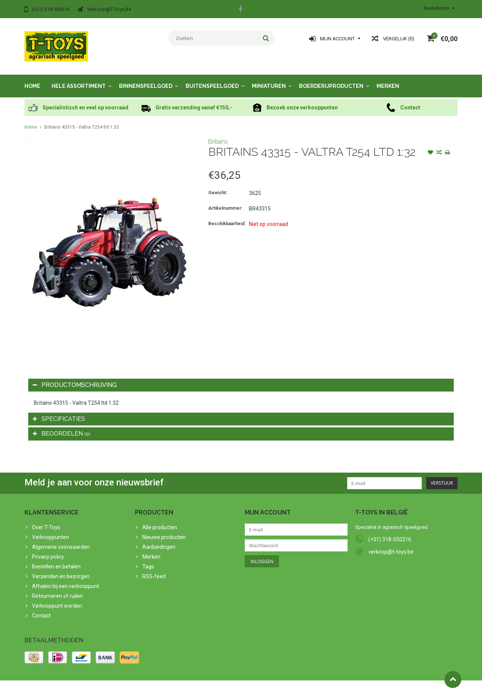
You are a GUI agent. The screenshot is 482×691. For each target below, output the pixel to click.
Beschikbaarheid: (227, 216)
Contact (41, 608)
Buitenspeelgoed (212, 78)
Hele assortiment (79, 78)
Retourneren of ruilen (57, 588)
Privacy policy (48, 549)
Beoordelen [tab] (61, 426)
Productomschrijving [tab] (75, 377)
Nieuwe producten (164, 530)
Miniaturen (269, 78)
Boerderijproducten (331, 78)
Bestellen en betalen (56, 559)
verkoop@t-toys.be (390, 544)
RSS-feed (154, 569)
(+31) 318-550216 (389, 532)
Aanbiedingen (158, 539)
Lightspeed (173, 682)
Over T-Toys (46, 520)
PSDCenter (123, 682)
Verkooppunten (50, 530)
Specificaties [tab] (59, 411)
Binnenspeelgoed (145, 78)
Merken (388, 78)
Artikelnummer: (225, 200)
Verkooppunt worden (57, 598)
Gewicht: (217, 185)
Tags (148, 559)
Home (32, 78)
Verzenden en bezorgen (61, 569)
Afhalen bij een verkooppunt (65, 579)
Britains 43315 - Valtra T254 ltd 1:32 (81, 119)
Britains (218, 134)
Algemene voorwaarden (61, 539)
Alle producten (159, 520)
